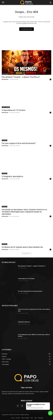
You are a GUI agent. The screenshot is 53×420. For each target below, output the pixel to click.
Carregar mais (26, 253)
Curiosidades (5, 74)
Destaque (4, 140)
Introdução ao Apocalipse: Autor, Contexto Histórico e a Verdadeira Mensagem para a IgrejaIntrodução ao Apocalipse (24, 212)
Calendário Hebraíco (24, 322)
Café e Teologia (5, 107)
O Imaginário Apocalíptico (12, 176)
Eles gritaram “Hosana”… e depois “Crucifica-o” (21, 77)
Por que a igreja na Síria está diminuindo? (19, 143)
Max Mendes (5, 79)
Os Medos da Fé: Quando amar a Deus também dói (22, 247)
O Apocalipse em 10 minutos (13, 110)
